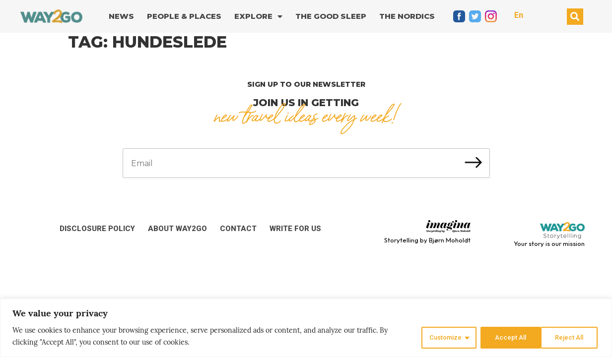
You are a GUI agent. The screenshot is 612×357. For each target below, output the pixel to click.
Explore (258, 16)
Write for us (295, 228)
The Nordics (407, 16)
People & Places (184, 16)
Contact (238, 228)
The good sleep (330, 16)
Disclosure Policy (97, 228)
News (121, 16)
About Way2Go (177, 228)
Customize (439, 337)
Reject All (505, 337)
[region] (306, 328)
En (518, 15)
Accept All (569, 337)
